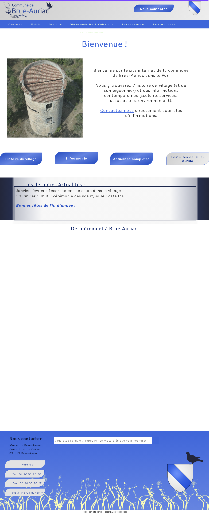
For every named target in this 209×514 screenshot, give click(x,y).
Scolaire (55, 24)
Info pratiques (164, 24)
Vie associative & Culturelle (92, 24)
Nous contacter (92, 32)
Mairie (36, 24)
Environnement (133, 24)
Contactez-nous (117, 110)
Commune (15, 24)
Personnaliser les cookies (115, 512)
